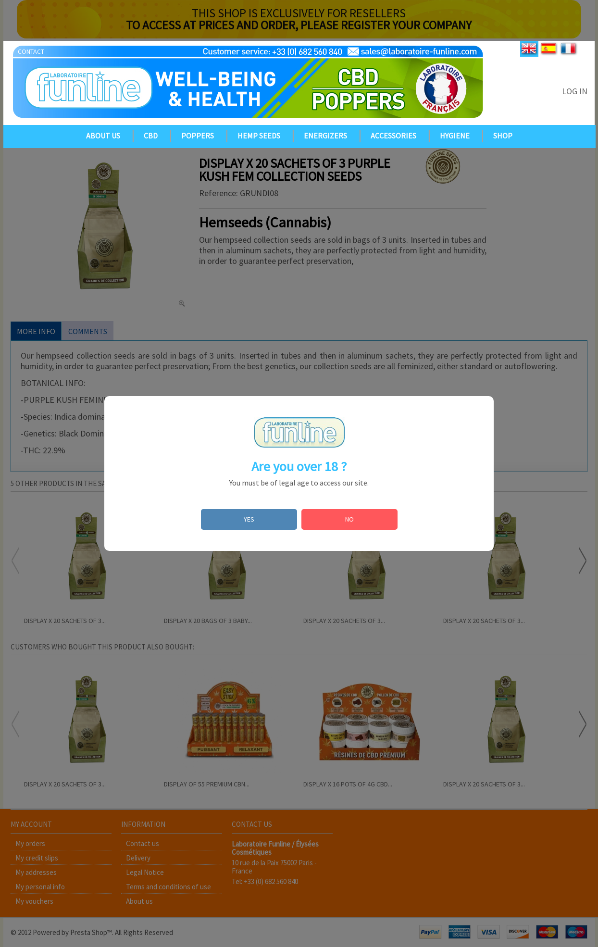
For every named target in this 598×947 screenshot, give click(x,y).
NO (349, 519)
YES (249, 519)
